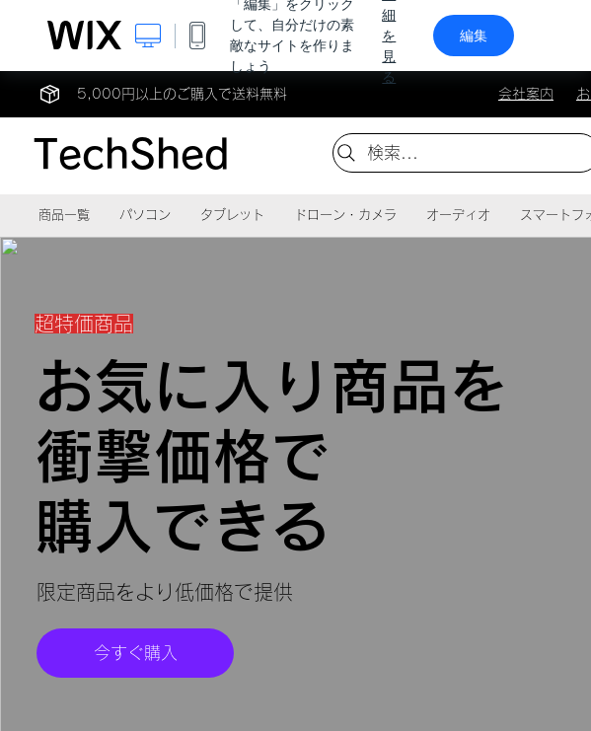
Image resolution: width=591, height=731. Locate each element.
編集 (473, 35)
